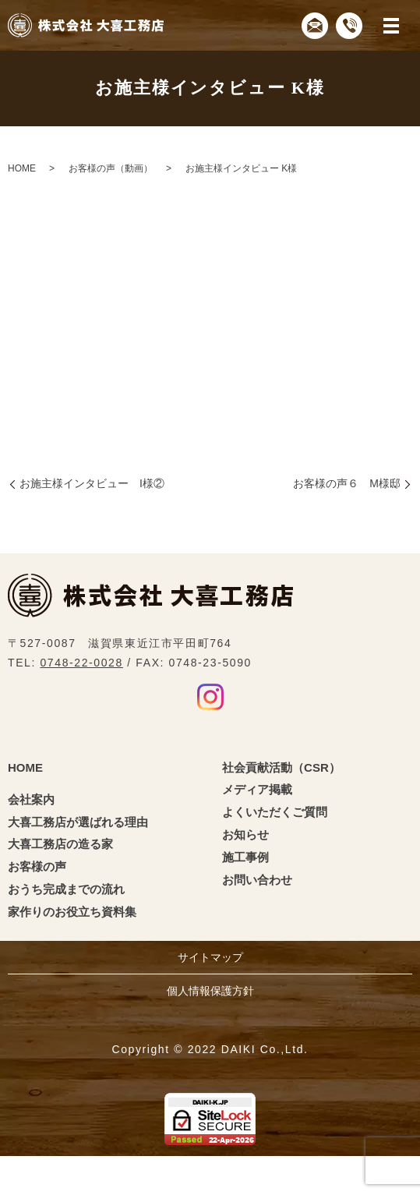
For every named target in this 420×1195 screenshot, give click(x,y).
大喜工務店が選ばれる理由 (78, 822)
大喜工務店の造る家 (60, 843)
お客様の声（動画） (111, 168)
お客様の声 (37, 866)
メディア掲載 (257, 789)
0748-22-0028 (81, 662)
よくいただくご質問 (274, 811)
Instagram (210, 697)
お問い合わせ (257, 879)
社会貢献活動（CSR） (281, 767)
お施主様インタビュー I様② (91, 483)
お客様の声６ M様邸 (347, 483)
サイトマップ (210, 957)
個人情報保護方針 (210, 991)
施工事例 (245, 857)
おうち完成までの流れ (66, 889)
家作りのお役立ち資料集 (72, 911)
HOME (22, 168)
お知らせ (245, 834)
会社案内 (31, 799)
